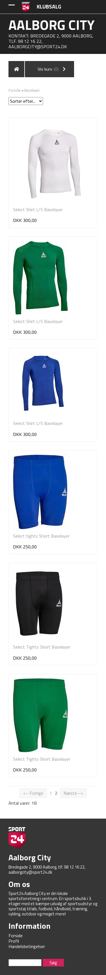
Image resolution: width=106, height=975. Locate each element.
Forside (14, 90)
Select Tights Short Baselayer (41, 646)
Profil (13, 941)
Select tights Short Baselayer (41, 535)
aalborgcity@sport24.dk (37, 46)
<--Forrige (33, 793)
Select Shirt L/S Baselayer (38, 209)
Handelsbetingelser (26, 946)
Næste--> (73, 793)
